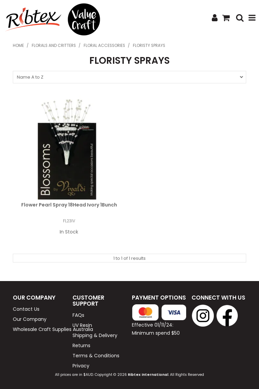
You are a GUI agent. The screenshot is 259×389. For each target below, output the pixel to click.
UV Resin (82, 325)
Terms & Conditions (96, 355)
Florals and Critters (54, 45)
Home (18, 45)
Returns (81, 345)
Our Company (30, 319)
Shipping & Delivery (95, 335)
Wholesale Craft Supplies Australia (40, 329)
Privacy (81, 365)
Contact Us (26, 309)
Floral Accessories (104, 45)
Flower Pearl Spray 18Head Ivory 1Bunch (69, 204)
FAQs (78, 315)
